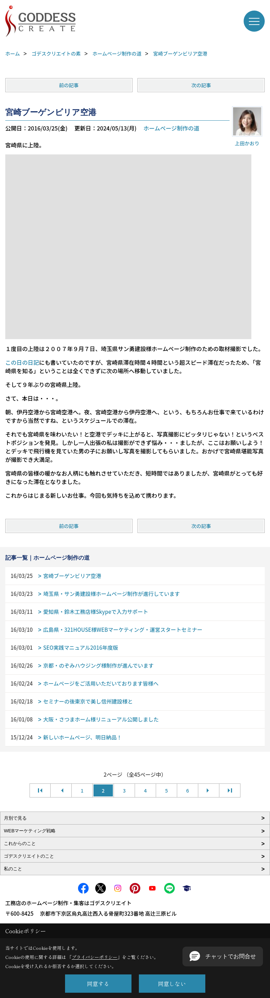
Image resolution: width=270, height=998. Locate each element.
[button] (222, 956)
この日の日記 (22, 362)
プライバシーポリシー (94, 957)
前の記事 (69, 85)
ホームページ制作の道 (171, 128)
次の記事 (201, 85)
